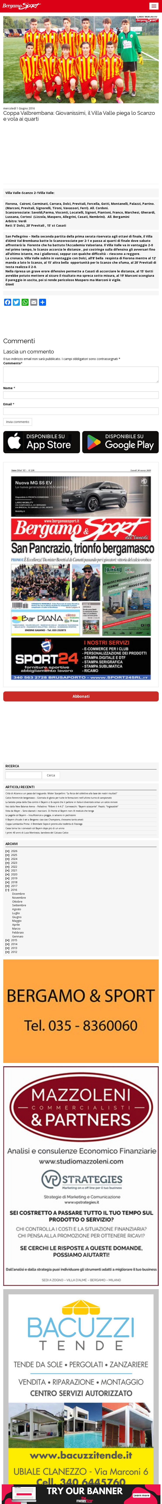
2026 (14, 851)
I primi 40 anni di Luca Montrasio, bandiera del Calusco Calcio (36, 833)
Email (7, 404)
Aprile (16, 925)
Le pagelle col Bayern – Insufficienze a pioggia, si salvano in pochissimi (40, 815)
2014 (14, 944)
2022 (14, 867)
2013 (14, 948)
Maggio (17, 921)
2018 (14, 882)
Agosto (16, 909)
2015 (14, 940)
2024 (14, 859)
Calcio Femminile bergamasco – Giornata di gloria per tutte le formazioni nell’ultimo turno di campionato (58, 798)
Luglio (16, 913)
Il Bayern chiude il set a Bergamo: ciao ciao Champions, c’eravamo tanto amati (44, 819)
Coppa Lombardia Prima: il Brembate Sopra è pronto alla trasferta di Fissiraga (43, 824)
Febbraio (18, 932)
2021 (14, 870)
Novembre (19, 898)
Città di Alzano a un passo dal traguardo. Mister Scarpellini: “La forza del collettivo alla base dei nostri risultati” (61, 793)
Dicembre (18, 894)
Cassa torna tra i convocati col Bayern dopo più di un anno (34, 828)
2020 (14, 874)
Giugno (17, 917)
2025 (14, 855)
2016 (14, 890)
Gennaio (17, 936)
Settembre (19, 905)
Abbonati (81, 696)
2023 (14, 863)
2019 (14, 878)
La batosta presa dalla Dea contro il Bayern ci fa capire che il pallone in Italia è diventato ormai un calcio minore (61, 802)
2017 (14, 886)
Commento (12, 363)
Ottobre (17, 901)
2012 (14, 952)
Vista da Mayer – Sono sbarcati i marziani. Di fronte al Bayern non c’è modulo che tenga (49, 811)
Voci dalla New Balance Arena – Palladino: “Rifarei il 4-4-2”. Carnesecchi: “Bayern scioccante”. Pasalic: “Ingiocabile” (61, 806)
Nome (8, 388)
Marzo (16, 928)
